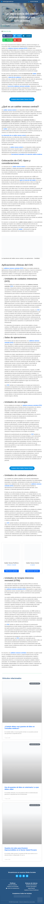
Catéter (8, 24)
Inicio (3, 24)
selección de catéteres (14, 77)
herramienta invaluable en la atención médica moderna (26, 154)
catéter (34, 73)
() (13, 268)
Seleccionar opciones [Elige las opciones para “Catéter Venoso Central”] (32, 571)
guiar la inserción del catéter (28, 180)
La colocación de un (14, 135)
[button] (7, 36)
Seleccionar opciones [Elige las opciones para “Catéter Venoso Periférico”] (11, 571)
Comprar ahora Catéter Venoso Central (22, 99)
